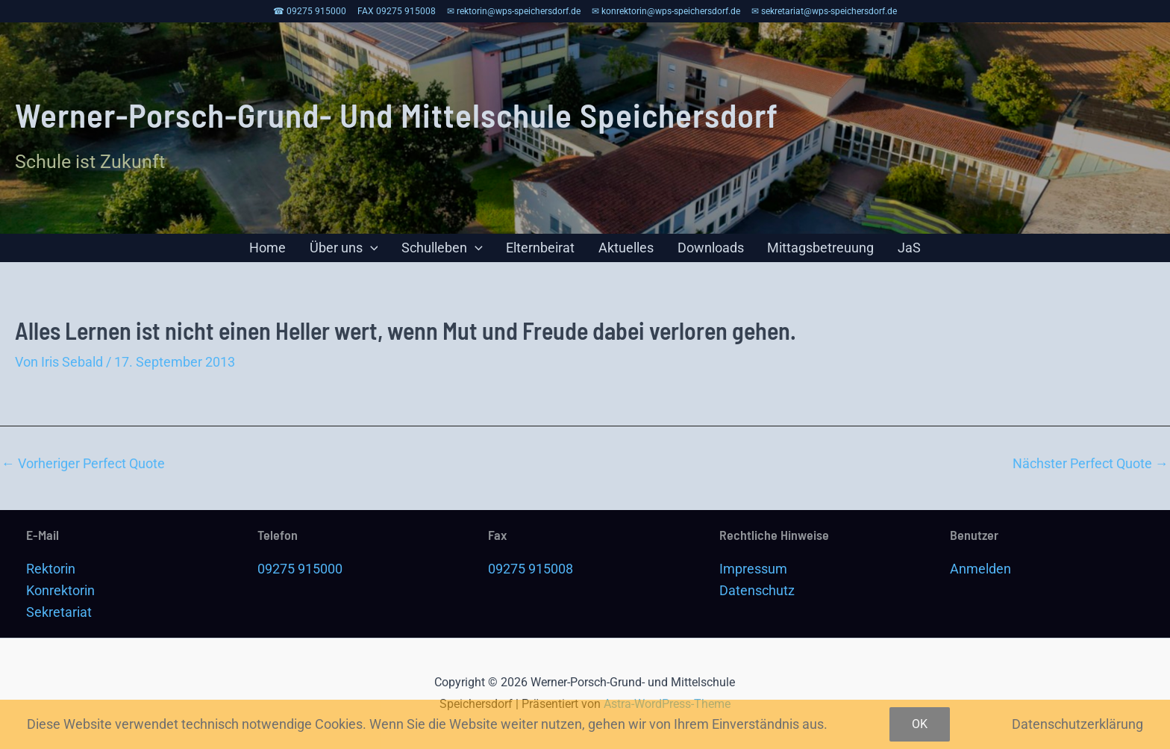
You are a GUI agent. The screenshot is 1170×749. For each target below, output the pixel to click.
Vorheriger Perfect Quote (83, 472)
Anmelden (980, 568)
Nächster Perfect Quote (1091, 472)
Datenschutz (757, 590)
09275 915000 (299, 568)
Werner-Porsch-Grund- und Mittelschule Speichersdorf (396, 114)
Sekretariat (59, 612)
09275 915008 (530, 568)
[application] (392, 252)
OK (919, 724)
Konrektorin (60, 590)
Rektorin (50, 568)
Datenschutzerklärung (1077, 724)
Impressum (753, 568)
